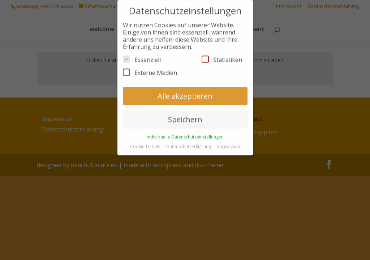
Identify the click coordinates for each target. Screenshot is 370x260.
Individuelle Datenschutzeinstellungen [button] (185, 133)
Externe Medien (150, 69)
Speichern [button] (185, 116)
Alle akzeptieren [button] (185, 92)
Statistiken (222, 56)
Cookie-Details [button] (145, 142)
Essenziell (142, 56)
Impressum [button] (228, 142)
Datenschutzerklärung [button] (189, 142)
